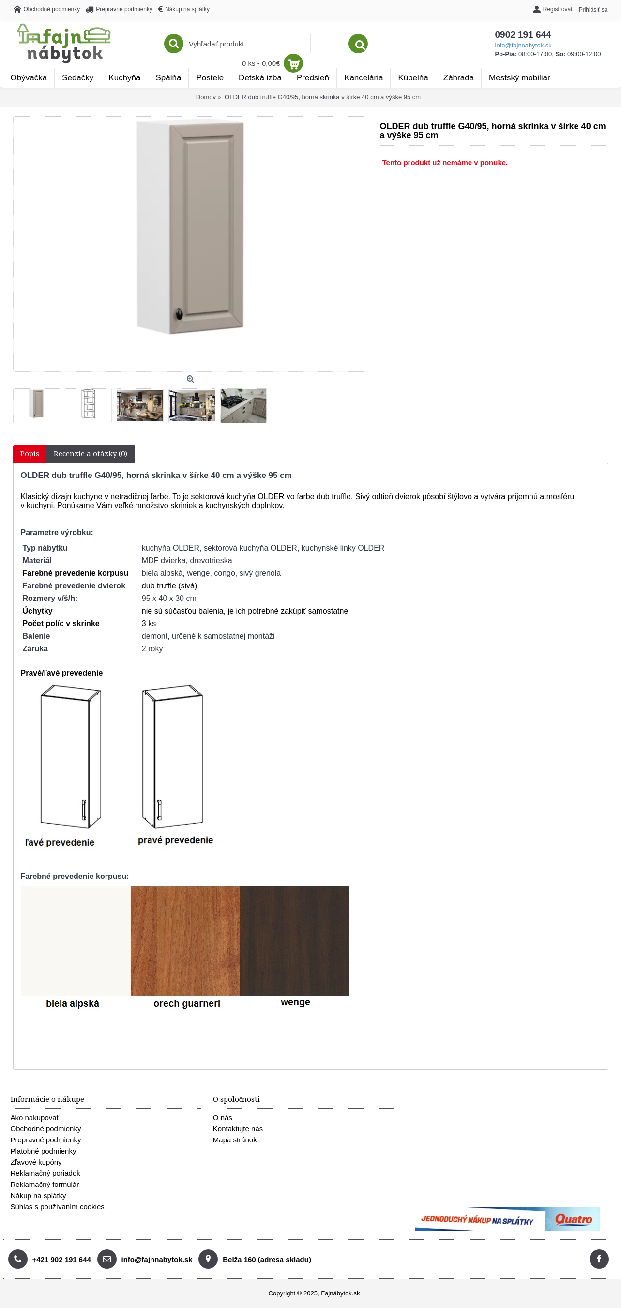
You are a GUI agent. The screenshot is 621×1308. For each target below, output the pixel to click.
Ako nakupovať (35, 1117)
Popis (29, 453)
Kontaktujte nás (238, 1128)
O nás (222, 1117)
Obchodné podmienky (46, 1128)
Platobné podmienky (43, 1151)
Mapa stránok (235, 1140)
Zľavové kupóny (36, 1162)
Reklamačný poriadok (45, 1173)
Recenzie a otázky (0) (90, 453)
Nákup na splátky (38, 1195)
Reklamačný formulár (45, 1184)
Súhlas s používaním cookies (58, 1206)
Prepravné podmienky (46, 1140)
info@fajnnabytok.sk (369, 45)
